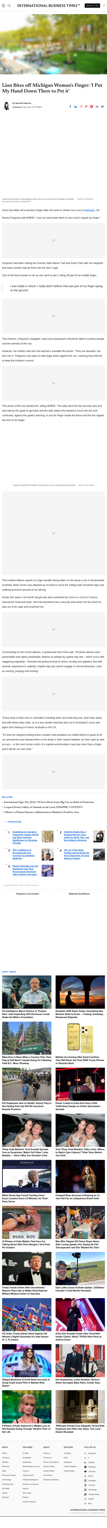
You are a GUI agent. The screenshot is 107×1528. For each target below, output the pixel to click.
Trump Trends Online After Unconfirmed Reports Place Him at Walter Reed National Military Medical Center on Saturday (24, 1302)
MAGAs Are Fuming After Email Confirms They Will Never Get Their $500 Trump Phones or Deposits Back (80, 1071)
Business (5, 1478)
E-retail (25, 1465)
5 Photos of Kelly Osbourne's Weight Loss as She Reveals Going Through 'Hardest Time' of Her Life (26, 1440)
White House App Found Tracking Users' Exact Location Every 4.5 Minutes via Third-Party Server (25, 1210)
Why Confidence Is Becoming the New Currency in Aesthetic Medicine (24, 865)
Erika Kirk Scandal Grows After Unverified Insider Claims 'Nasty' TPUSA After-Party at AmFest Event (78, 1348)
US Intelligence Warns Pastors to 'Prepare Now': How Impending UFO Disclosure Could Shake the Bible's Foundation (26, 1025)
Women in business (30, 1495)
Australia (67, 1465)
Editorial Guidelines (79, 905)
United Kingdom (70, 1478)
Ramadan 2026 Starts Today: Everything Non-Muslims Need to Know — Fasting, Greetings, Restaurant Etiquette (80, 1025)
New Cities (27, 1504)
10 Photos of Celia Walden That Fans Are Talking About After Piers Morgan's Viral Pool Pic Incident (26, 1256)
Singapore (68, 1473)
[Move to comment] (102, 106)
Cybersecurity (28, 1487)
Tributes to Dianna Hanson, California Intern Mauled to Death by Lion (41, 824)
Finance (26, 1482)
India (66, 1469)
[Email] (96, 106)
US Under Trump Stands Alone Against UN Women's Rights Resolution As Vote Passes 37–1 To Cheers (25, 1348)
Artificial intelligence (31, 1491)
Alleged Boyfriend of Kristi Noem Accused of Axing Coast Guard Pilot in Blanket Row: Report (26, 1394)
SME (4, 1482)
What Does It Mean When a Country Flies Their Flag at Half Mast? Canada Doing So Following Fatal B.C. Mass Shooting (26, 1071)
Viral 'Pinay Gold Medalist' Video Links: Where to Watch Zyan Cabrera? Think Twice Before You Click (80, 1164)
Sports (4, 1504)
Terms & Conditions (51, 1473)
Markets (5, 1473)
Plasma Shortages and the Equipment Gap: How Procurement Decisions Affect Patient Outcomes (25, 881)
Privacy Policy (48, 1478)
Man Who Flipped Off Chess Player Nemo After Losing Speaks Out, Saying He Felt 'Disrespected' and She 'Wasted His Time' (77, 1256)
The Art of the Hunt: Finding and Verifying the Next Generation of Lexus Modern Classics (76, 865)
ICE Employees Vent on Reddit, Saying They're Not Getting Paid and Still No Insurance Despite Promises (26, 1117)
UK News (6, 1469)
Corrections (47, 1487)
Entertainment (7, 1495)
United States (69, 1482)
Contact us (47, 1469)
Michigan (89, 210)
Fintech (26, 1509)
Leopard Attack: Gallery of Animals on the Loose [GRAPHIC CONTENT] (43, 819)
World (4, 1465)
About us (46, 1465)
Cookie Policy (48, 1482)
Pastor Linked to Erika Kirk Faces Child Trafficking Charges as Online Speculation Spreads (78, 1117)
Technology (6, 1491)
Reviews (5, 1509)
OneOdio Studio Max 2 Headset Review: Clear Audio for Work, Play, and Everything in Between (76, 847)
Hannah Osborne (23, 103)
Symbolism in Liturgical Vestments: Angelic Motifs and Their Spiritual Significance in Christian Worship (26, 849)
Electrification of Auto (31, 1478)
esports (26, 1500)
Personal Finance (9, 1487)
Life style (5, 1500)
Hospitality (27, 1469)
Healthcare (27, 1473)
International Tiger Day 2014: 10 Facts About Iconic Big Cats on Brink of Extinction (49, 813)
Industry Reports (29, 1513)
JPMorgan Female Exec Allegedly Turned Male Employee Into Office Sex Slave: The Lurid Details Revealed (80, 1440)
